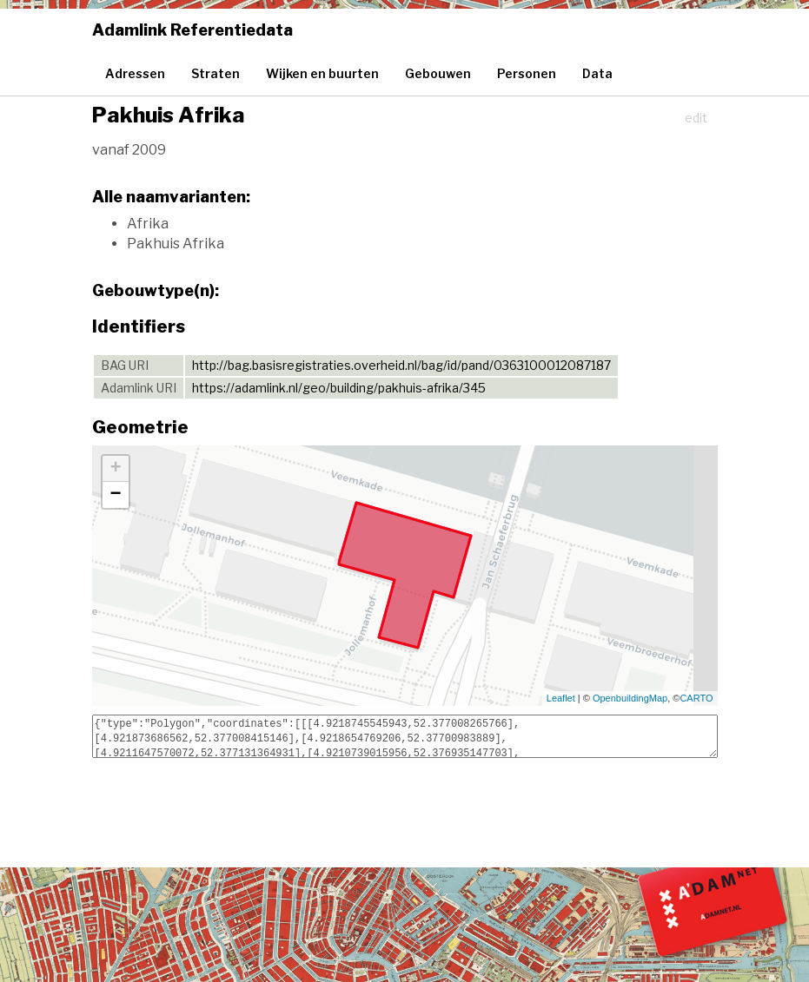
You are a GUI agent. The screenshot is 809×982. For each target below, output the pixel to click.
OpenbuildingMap (630, 698)
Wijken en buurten (322, 73)
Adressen (135, 73)
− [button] (115, 495)
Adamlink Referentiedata (192, 30)
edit (696, 117)
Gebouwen (438, 73)
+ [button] (115, 469)
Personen (526, 73)
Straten (215, 73)
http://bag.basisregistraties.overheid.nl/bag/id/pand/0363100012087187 (401, 365)
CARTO (696, 698)
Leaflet (561, 698)
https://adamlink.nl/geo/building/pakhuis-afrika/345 (339, 387)
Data (597, 73)
